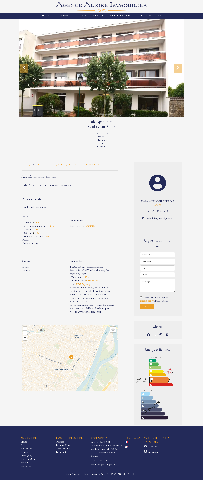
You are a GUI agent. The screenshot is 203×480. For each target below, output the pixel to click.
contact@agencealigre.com (104, 464)
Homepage (26, 165)
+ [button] (25, 329)
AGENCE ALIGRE (101, 442)
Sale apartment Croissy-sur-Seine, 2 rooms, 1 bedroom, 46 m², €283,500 (67, 165)
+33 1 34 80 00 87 (99, 461)
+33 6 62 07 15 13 (159, 211)
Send (147, 307)
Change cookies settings (77, 474)
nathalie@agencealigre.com (159, 218)
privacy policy (146, 301)
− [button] (25, 333)
